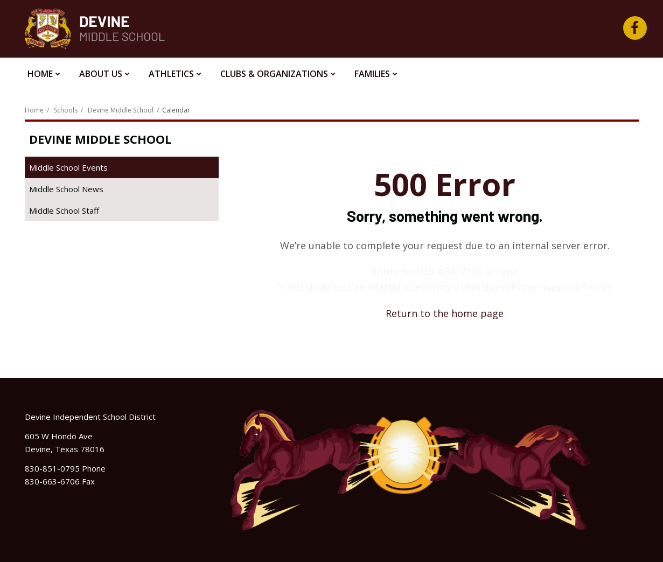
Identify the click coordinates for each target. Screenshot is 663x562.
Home (34, 110)
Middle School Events (68, 167)
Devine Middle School (120, 110)
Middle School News (66, 189)
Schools (66, 110)
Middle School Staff (64, 210)
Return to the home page (445, 313)
